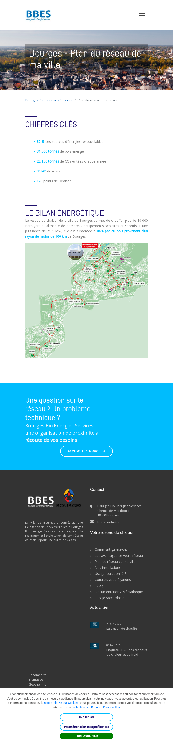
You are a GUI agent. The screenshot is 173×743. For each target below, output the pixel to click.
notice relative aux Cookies (61, 703)
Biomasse (36, 679)
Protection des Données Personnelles (96, 707)
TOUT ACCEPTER (86, 736)
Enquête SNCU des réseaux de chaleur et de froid (126, 652)
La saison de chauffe (121, 628)
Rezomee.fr (37, 675)
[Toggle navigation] (142, 15)
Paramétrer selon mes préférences (86, 727)
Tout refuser (86, 717)
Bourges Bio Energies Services (49, 100)
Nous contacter (108, 522)
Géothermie (37, 684)
